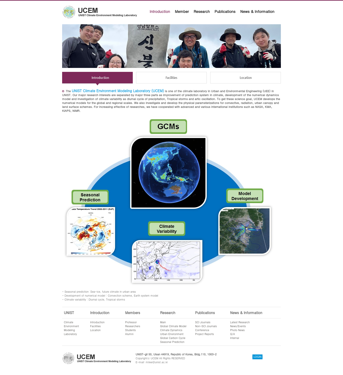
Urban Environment (172, 334)
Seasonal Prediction (172, 342)
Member (182, 11)
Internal (234, 338)
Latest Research (240, 322)
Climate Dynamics (171, 330)
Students (130, 330)
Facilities (95, 326)
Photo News (237, 330)
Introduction (160, 11)
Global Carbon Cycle (172, 338)
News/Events (238, 326)
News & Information (257, 11)
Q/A (232, 334)
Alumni (129, 334)
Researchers (132, 326)
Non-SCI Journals (206, 326)
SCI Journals (202, 322)
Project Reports (204, 334)
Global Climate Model (173, 326)
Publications (225, 11)
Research (202, 11)
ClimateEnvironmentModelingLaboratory (71, 328)
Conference (202, 330)
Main (163, 322)
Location (95, 330)
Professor (131, 322)
